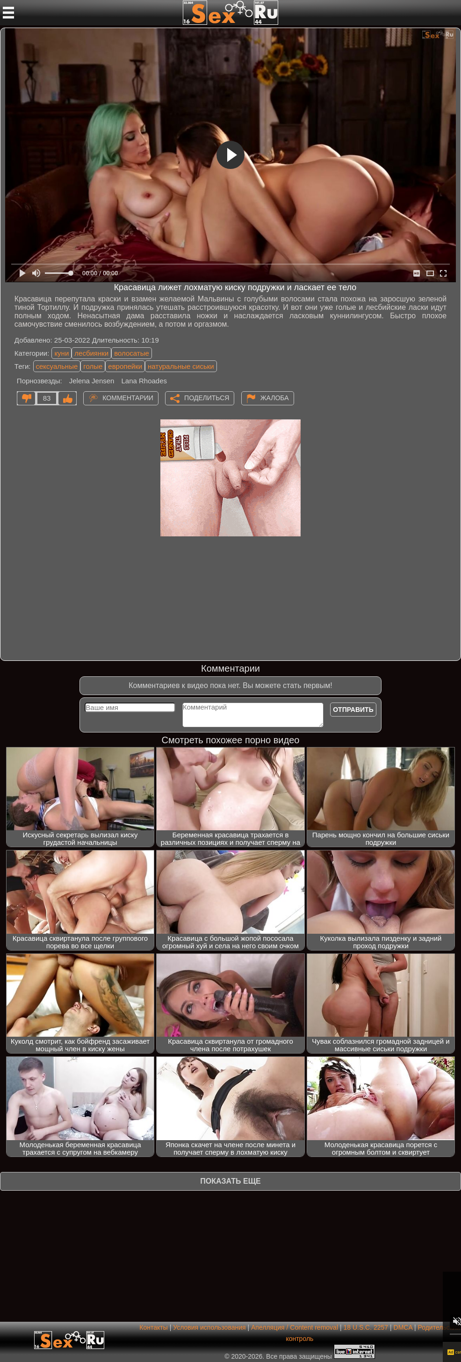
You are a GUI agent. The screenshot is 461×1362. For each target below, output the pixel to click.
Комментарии (127, 398)
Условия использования (209, 1327)
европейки (125, 366)
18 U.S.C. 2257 (365, 1327)
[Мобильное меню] (8, 12)
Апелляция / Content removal (294, 1327)
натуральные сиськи (181, 366)
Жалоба (274, 398)
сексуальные (57, 366)
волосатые (131, 353)
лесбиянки (91, 353)
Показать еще (230, 1181)
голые (92, 366)
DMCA (403, 1327)
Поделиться (206, 398)
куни (61, 353)
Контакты (153, 1327)
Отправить (353, 709)
